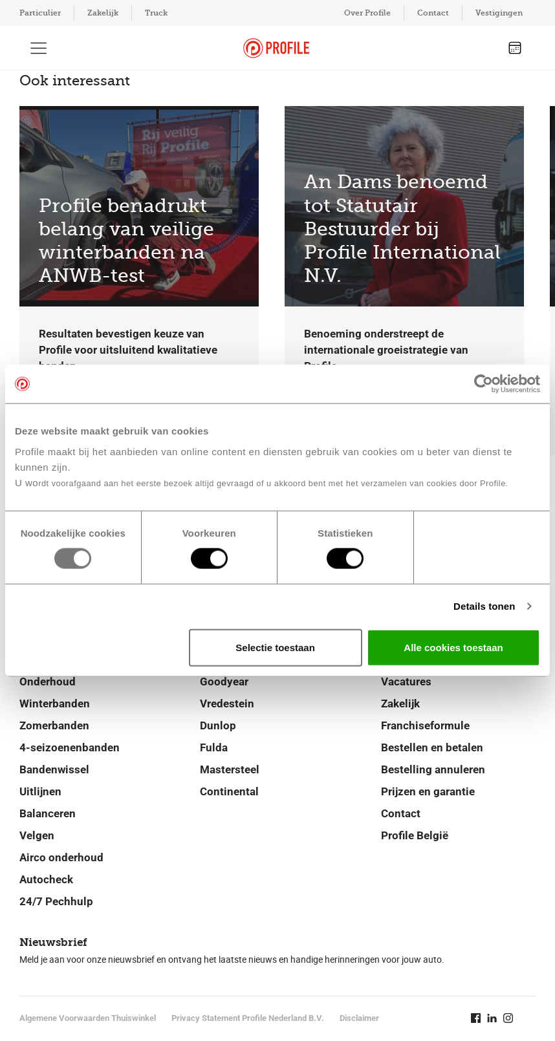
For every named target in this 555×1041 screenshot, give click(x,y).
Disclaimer (359, 1018)
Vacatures (406, 681)
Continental (229, 791)
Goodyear (224, 681)
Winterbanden (54, 703)
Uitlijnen (40, 791)
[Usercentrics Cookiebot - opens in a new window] (483, 384)
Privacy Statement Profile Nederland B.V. (247, 1018)
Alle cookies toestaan (453, 646)
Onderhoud (47, 681)
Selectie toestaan (275, 646)
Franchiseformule (425, 725)
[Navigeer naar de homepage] (276, 48)
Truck (156, 12)
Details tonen (484, 606)
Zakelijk (102, 12)
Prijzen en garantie (428, 791)
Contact (433, 12)
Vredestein (227, 703)
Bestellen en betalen (432, 747)
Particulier (40, 12)
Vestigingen (499, 12)
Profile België (414, 835)
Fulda (214, 747)
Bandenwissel (54, 769)
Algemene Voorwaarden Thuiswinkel (87, 1018)
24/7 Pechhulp (56, 901)
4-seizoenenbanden (69, 747)
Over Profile (367, 12)
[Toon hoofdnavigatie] (38, 48)
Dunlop (218, 725)
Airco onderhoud (61, 857)
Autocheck (46, 879)
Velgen (36, 835)
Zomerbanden (54, 725)
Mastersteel (229, 769)
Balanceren (47, 813)
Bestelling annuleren (433, 769)
